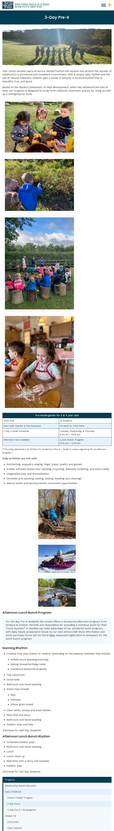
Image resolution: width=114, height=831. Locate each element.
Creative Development (19, 645)
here (52, 440)
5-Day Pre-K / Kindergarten (21, 615)
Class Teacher (14, 633)
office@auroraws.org (22, 724)
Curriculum (13, 627)
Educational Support (18, 651)
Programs (10, 585)
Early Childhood (13, 597)
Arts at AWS (11, 657)
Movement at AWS (15, 663)
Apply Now (57, 681)
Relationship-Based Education (21, 591)
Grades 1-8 (10, 621)
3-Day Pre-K (13, 609)
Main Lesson (14, 639)
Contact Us (57, 690)
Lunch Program (13, 669)
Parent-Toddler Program (20, 603)
